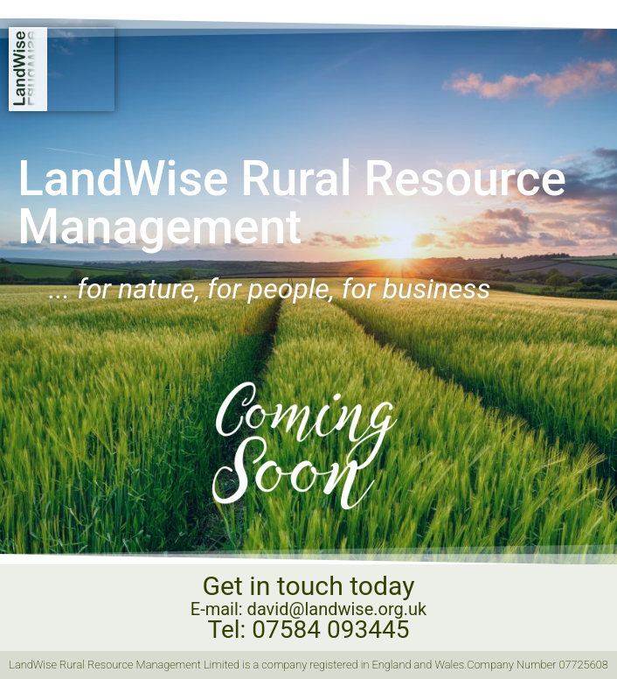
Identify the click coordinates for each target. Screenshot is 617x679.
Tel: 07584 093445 (309, 629)
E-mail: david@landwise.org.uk (308, 609)
